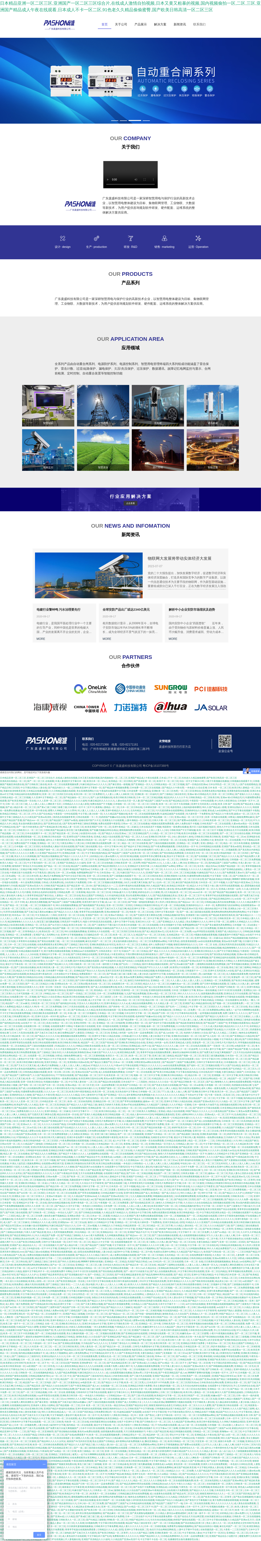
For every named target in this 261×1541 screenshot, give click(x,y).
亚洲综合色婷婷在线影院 (44, 892)
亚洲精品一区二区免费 (188, 843)
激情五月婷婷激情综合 (138, 980)
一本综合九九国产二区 (66, 1212)
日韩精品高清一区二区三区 (54, 1238)
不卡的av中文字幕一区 (196, 1095)
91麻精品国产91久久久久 (209, 872)
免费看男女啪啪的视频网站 (180, 1526)
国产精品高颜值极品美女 (165, 895)
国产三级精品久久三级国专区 (26, 1356)
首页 (105, 24)
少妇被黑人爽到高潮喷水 (231, 1265)
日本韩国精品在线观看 (210, 846)
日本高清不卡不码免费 (25, 1219)
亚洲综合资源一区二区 (235, 1382)
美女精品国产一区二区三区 (202, 1098)
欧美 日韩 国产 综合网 (228, 804)
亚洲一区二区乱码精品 (216, 1271)
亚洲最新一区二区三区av (175, 1353)
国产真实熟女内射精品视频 (223, 954)
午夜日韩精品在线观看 (124, 957)
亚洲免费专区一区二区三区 (93, 1363)
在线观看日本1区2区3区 (73, 1258)
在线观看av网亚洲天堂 (52, 1163)
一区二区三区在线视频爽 (72, 941)
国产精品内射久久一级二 (60, 787)
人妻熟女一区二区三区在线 (68, 895)
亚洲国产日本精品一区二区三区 (160, 1134)
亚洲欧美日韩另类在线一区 (239, 1170)
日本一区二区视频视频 (174, 1216)
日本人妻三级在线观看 (48, 1127)
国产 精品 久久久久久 (159, 951)
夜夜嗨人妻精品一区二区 (107, 807)
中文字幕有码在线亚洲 (185, 1013)
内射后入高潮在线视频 (80, 1327)
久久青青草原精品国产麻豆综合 (38, 895)
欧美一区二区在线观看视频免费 (63, 784)
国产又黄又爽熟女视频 (92, 1304)
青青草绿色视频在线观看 (232, 1131)
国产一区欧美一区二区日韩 (220, 1046)
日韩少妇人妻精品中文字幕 (112, 1176)
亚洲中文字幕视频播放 (71, 934)
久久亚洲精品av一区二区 (136, 1160)
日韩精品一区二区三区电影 (151, 1006)
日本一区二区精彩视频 (115, 1098)
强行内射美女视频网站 (189, 1088)
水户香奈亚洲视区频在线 (49, 1189)
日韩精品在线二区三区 (100, 1140)
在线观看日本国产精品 (114, 1173)
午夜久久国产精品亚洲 (90, 1170)
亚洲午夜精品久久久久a (115, 1003)
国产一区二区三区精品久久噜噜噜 (119, 840)
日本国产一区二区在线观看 (139, 1072)
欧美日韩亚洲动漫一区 (14, 1366)
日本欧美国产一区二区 (156, 1278)
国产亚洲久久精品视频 (91, 1114)
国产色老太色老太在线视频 (165, 1085)
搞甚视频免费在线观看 (212, 993)
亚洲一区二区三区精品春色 (110, 1180)
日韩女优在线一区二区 (140, 889)
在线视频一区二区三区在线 (114, 1385)
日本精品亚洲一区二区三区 (53, 1101)
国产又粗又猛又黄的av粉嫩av (38, 912)
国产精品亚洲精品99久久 (221, 899)
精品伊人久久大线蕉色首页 (23, 849)
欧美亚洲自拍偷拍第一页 (108, 1010)
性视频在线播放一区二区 (56, 1082)
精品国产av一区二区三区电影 (37, 1382)
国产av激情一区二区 (15, 1248)
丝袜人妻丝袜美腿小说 (29, 1412)
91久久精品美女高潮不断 (124, 1301)
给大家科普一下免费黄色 (198, 814)
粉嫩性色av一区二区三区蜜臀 (67, 889)
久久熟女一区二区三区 (223, 1255)
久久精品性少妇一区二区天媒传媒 (22, 899)
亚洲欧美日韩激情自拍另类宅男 (80, 1163)
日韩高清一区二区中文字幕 (192, 859)
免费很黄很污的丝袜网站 (227, 905)
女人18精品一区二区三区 (154, 1131)
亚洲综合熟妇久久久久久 (239, 807)
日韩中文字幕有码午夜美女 (210, 1062)
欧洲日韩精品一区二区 (11, 1382)
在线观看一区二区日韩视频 (41, 1055)
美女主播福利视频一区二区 (80, 1333)
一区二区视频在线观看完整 (107, 1333)
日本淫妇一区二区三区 (236, 1055)
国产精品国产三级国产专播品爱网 (64, 902)
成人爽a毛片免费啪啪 (49, 876)
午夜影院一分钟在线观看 (202, 800)
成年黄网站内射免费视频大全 (140, 1095)
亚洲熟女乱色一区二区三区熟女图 (71, 983)
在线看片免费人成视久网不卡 (118, 1366)
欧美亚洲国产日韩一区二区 (98, 827)
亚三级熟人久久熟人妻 (238, 983)
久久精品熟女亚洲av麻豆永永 (86, 1506)
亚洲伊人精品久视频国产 (230, 1399)
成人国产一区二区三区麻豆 (16, 1222)
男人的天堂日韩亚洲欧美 (66, 1330)
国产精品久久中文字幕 (50, 1059)
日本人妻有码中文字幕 (91, 1095)
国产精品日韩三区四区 (86, 977)
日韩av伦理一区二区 (10, 1144)
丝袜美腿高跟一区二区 (211, 1529)
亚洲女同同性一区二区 (84, 1023)
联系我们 (199, 24)
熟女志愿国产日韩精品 (92, 895)
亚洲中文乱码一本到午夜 (47, 1016)
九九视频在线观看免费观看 (146, 1366)
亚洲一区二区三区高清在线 (77, 1359)
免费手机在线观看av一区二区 (235, 1350)
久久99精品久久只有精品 (110, 1225)
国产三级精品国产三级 (75, 1310)
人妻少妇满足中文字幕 (159, 1036)
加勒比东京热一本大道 (190, 1336)
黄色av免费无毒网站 (185, 889)
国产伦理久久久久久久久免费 (19, 853)
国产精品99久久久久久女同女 (51, 1441)
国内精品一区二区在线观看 (80, 1425)
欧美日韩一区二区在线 (103, 1091)
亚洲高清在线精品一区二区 (13, 781)
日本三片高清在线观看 (73, 1006)
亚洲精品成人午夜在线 (205, 1435)
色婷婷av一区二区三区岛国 (204, 1399)
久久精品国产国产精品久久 (205, 1016)
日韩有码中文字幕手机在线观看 (91, 1392)
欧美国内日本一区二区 (50, 1536)
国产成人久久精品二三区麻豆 (223, 1033)
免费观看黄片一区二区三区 (92, 974)
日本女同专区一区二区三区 (157, 938)
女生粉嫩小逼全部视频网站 (35, 1225)
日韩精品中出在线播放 (97, 1258)
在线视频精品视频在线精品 (198, 1510)
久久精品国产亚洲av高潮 (238, 1088)
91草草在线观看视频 (229, 885)
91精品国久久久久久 (65, 1046)
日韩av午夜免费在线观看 (186, 948)
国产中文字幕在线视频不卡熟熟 (244, 810)
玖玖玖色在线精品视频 (210, 948)
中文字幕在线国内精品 (96, 853)
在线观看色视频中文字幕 (35, 1389)
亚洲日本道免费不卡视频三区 (81, 1137)
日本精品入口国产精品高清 (144, 1304)
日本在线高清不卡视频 (150, 827)
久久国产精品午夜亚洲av (238, 882)
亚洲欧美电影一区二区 (50, 1301)
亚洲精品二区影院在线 (60, 1454)
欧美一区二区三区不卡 (85, 859)
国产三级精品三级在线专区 (173, 794)
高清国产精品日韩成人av (139, 1261)
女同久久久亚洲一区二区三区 (39, 1206)
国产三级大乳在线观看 (140, 1376)
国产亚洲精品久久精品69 (242, 1036)
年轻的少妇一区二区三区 (192, 1163)
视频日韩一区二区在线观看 (64, 1418)
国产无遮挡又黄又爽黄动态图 (147, 915)
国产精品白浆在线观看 (109, 1082)
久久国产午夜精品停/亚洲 (65, 1173)
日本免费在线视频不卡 (77, 1124)
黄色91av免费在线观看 (88, 1431)
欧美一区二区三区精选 (75, 938)
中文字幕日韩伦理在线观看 (121, 1016)
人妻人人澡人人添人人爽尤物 (125, 1059)
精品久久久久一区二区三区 (156, 983)
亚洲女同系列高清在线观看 (232, 944)
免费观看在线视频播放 (156, 1320)
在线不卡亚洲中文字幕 (128, 1421)
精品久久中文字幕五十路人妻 (204, 885)
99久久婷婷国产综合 (95, 1307)
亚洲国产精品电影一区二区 (231, 866)
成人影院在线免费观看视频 (87, 1251)
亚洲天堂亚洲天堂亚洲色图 (118, 970)
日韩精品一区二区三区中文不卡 (95, 1480)
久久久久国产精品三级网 (219, 1157)
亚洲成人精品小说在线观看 (107, 836)
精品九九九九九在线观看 (81, 1039)
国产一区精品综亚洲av (197, 784)
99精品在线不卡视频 (205, 1412)
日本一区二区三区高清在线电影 (54, 1438)
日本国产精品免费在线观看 (210, 1180)
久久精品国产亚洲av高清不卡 (191, 961)
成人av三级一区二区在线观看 (192, 1425)
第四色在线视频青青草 (64, 817)
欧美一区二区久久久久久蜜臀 (197, 1405)
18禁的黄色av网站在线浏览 (147, 1062)
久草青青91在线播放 (26, 941)
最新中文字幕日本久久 (52, 1131)
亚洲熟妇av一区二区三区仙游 (72, 1222)
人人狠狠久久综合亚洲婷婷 (192, 1157)
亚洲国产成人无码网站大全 (200, 840)
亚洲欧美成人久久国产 (205, 987)
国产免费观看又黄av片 (233, 872)
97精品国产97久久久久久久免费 (153, 967)
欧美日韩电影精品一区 (188, 1212)
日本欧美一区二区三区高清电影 (237, 1121)
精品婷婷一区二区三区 (157, 1435)
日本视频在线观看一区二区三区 (86, 1317)
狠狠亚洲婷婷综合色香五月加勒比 (165, 1405)
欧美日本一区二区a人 (97, 781)
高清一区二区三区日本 (121, 849)
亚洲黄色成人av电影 (111, 1157)
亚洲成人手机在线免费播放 (159, 1238)
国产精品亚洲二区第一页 (191, 1147)
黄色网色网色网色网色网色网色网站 (228, 912)
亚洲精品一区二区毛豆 (241, 820)
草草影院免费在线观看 (237, 1356)
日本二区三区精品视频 (185, 872)
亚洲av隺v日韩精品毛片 (199, 794)
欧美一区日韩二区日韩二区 (61, 1072)
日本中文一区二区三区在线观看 (96, 957)
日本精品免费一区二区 (59, 1294)
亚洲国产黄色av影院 (231, 846)
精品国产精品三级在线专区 (139, 1523)
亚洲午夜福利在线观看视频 (132, 885)
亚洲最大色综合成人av (82, 1199)
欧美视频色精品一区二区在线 (214, 967)
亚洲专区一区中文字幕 (82, 1219)
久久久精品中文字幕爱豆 (203, 1186)
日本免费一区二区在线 (114, 1206)
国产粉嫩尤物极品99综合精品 (104, 830)
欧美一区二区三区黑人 (16, 908)
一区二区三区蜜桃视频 (93, 1055)
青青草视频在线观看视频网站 (220, 1304)
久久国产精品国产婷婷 (205, 1470)
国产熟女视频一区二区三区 (151, 1340)
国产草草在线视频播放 (131, 1101)
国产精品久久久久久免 (228, 856)
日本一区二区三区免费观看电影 (52, 1134)
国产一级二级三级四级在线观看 (195, 912)
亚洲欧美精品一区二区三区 (183, 1294)
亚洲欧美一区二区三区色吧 (165, 791)
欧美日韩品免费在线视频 (108, 1163)
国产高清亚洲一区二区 (145, 781)
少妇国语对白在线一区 (90, 833)
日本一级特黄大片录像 (107, 964)
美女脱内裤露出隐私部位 (30, 823)
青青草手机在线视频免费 (91, 912)
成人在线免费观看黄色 (96, 1006)
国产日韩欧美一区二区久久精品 (137, 1068)
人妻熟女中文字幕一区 (27, 1059)
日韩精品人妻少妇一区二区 (57, 1010)
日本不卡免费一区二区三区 (194, 1167)
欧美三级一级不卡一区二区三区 (18, 1323)
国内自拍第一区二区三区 (103, 1359)
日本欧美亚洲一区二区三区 (216, 820)
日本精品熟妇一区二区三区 (109, 1144)
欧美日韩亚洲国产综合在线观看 (221, 1209)
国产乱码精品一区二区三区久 (243, 1068)
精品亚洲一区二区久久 (207, 889)
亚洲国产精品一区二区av (234, 836)
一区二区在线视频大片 (48, 1245)
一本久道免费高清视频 (29, 882)
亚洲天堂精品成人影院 (180, 1042)
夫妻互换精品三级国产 (232, 1072)
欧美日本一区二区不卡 (211, 1176)
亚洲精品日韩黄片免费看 (60, 1150)
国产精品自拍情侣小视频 (206, 1526)
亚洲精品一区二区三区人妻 (16, 1170)
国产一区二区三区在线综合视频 (235, 833)
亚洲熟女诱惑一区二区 (137, 1023)
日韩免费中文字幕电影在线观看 (229, 997)
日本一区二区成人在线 (225, 1477)
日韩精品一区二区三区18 (97, 1033)
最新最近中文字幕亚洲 (73, 1487)
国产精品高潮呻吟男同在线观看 (231, 1186)
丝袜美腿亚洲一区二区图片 (220, 1484)
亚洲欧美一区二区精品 (235, 1467)
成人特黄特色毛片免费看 (228, 1353)
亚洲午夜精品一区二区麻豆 (125, 827)
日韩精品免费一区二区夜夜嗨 (71, 892)
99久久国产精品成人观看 (214, 807)
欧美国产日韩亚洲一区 (180, 1000)
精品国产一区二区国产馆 (240, 1078)
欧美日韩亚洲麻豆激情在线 (30, 1062)
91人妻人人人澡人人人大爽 (91, 810)
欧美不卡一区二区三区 (168, 781)
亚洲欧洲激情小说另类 (175, 876)
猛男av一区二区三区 (70, 1016)
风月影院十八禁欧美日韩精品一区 (104, 1068)
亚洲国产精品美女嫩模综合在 (49, 879)
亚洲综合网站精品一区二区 (13, 1055)
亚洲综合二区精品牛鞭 (21, 869)
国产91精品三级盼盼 (70, 1235)
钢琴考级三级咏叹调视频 (85, 823)
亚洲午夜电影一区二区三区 (84, 1202)
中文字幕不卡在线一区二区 (153, 1539)
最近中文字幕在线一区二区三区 (20, 964)
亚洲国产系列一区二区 (120, 899)
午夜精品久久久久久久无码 (128, 1327)
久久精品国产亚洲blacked (84, 1196)
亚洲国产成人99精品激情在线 (197, 1003)
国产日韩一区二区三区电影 (150, 1255)
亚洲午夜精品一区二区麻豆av (208, 938)
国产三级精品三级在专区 (76, 944)
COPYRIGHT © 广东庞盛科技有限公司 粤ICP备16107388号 (130, 765)
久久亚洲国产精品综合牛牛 (48, 853)
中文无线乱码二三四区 (46, 915)
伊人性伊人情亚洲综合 (225, 800)
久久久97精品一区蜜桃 (180, 1104)
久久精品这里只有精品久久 (115, 1212)
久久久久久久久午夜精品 (176, 869)
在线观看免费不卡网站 (61, 1026)
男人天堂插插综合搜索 (31, 980)
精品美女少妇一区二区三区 (165, 859)
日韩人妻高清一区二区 (91, 1346)
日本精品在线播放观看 (37, 791)
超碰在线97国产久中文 (90, 820)
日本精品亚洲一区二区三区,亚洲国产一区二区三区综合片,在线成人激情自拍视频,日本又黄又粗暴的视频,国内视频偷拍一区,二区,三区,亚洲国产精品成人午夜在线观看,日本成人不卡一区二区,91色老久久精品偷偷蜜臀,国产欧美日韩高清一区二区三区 (118, 778)
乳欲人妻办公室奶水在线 (241, 1173)
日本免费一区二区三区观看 (55, 1297)
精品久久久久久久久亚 (194, 1068)
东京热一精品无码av (207, 866)
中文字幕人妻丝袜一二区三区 (83, 1082)
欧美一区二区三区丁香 (140, 1055)
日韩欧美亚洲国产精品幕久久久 (52, 964)
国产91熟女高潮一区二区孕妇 (208, 1297)
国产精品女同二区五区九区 (29, 1317)
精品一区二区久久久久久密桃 (147, 1480)
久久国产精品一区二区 (15, 1229)
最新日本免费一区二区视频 (231, 1441)
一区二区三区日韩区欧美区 (150, 876)
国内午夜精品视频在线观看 (86, 961)
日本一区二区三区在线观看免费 (82, 1356)
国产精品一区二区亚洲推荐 (40, 1431)
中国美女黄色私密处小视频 (205, 1039)
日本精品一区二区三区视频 (110, 1013)
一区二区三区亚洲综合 (190, 791)
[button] (114, 120)
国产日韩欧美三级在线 (36, 784)
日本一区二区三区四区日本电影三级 (20, 1399)
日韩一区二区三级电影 (60, 1533)
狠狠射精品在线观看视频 (198, 849)
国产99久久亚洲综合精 (69, 1261)
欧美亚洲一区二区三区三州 (119, 1075)
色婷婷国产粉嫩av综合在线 (112, 817)
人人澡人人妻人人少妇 (157, 830)
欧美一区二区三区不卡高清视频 (174, 804)
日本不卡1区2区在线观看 (230, 990)
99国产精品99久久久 (151, 863)
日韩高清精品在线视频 (200, 1258)
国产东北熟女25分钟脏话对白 (163, 1209)
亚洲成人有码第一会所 (230, 889)
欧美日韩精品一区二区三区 (181, 1441)
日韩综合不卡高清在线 (108, 1320)
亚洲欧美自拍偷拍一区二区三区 (186, 1036)
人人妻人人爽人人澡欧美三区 (119, 794)
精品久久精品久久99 (26, 1006)
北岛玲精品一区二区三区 (142, 810)
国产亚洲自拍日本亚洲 (21, 1444)
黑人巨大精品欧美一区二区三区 (176, 892)
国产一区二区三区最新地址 (243, 1291)
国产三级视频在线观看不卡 (122, 876)
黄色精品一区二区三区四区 (107, 990)
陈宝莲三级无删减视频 (77, 830)
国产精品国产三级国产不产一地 (167, 1503)
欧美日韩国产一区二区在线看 (196, 1395)
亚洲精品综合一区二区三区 (113, 1232)
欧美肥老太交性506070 (14, 1363)
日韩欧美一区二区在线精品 (13, 1046)
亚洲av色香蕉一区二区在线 (119, 1428)
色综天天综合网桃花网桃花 (163, 1529)
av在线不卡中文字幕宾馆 (154, 1412)
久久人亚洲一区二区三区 (49, 800)
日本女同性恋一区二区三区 (222, 784)
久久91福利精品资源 (115, 895)
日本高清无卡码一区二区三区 (199, 853)
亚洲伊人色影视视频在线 (53, 1019)
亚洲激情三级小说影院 (197, 915)
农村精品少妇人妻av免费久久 (104, 856)
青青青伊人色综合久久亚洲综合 (179, 1350)
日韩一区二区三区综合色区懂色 (191, 1389)
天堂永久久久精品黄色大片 (90, 1003)
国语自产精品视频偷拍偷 (236, 938)
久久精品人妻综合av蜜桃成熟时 (171, 1513)
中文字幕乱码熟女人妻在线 (34, 787)
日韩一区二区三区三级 (16, 804)
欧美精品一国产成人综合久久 (165, 1193)
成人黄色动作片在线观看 (74, 1536)
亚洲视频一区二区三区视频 (132, 1026)
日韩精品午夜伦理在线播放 (44, 1170)
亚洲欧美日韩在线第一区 (53, 836)
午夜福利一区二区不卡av (45, 1343)
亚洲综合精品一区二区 (139, 1451)
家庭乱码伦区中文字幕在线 (245, 1428)
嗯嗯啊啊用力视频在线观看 (178, 1402)
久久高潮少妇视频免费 (180, 1039)
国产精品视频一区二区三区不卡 (90, 1075)
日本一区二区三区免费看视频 (232, 1189)
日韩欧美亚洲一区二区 (228, 918)
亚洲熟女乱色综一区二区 (38, 1157)
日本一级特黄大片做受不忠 (205, 1104)
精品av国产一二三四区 (96, 1248)
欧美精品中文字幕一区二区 (167, 1395)
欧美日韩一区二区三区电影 (145, 853)
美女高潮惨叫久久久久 (197, 921)
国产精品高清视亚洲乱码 (58, 1497)
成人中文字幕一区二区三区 (101, 1000)
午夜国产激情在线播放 (57, 1340)
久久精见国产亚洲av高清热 (38, 817)
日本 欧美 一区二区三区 (219, 787)
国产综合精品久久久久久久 (73, 1127)
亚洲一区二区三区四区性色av (184, 1382)
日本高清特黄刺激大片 (65, 908)
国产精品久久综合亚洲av (114, 833)
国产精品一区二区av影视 (191, 1085)
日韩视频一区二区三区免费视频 (245, 859)
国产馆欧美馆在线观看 (203, 1281)
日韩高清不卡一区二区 (182, 938)
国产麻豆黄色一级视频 (119, 784)
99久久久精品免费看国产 (133, 1088)
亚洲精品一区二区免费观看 (18, 934)
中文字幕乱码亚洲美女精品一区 (215, 1212)
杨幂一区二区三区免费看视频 (160, 1026)
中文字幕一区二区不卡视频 (229, 1098)
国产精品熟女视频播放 (48, 856)
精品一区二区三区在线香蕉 (135, 843)
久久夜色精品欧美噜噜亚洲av (76, 1052)
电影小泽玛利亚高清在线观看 (97, 921)
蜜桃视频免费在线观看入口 (132, 830)
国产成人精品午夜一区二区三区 (20, 807)
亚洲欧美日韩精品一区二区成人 (33, 1183)
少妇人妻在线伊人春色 (182, 836)
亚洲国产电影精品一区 (147, 1229)
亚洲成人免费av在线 (53, 1310)
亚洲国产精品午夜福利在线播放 (59, 1408)
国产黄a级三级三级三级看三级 (121, 974)
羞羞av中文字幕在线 (98, 899)
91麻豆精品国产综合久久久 (62, 1225)
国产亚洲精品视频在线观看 (229, 1415)
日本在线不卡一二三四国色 (50, 938)
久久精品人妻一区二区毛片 (26, 1457)
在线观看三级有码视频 (28, 1019)
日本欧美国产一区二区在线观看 (215, 823)
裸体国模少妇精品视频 (214, 1356)
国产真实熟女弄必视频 (105, 1219)
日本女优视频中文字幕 (170, 925)
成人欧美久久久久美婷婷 (136, 1284)
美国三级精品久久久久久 (62, 1467)
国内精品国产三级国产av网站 (222, 863)
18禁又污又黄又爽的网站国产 (154, 1059)
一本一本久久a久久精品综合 (143, 1268)
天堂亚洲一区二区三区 (93, 918)
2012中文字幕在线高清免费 (152, 1281)
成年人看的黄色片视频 (73, 1189)
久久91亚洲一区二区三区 (236, 1029)
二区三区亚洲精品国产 (138, 833)
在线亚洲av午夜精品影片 (153, 1490)
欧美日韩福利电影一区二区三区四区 (231, 853)
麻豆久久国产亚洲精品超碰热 (228, 869)
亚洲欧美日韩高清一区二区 (88, 840)
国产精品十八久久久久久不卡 (74, 856)
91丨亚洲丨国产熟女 (144, 1415)
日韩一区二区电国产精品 (209, 1294)
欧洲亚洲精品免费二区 (128, 1052)
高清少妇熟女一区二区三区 (59, 1023)
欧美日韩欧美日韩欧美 (124, 797)
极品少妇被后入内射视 (129, 869)
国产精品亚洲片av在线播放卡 (89, 1167)
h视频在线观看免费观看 (162, 823)
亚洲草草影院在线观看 (137, 817)
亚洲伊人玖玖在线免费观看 (94, 1016)
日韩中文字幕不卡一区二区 (178, 1108)
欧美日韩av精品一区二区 (80, 1238)
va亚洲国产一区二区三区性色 (40, 1366)
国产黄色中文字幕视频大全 (155, 1039)
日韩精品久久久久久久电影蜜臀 (108, 948)
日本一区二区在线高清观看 (126, 997)
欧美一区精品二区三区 (73, 1059)
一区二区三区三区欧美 (147, 804)
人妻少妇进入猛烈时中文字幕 (151, 974)
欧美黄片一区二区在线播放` (103, 1493)
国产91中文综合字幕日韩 (73, 876)
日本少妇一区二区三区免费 (91, 1503)
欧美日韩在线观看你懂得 (45, 1042)
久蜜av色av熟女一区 (241, 823)
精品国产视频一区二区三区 (65, 928)
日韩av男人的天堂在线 (196, 899)
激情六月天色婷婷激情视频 (171, 1153)
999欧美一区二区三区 (141, 1343)
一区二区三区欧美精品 (126, 1340)
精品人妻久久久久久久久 (222, 1219)
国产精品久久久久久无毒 (66, 912)
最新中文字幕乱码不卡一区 (36, 1271)
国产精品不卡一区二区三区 (163, 1359)
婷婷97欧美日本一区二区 (184, 1127)
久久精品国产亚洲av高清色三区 (113, 1196)
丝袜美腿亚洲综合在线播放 (103, 1421)
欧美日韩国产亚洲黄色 (75, 879)
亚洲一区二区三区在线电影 (100, 863)
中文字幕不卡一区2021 (214, 1533)
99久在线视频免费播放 (67, 905)
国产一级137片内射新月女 (136, 1271)
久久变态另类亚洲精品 (125, 967)
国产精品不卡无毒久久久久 (72, 1153)
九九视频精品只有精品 (64, 1336)
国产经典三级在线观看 (86, 846)
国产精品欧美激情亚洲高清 (222, 915)
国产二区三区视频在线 (69, 1098)
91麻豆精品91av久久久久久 (93, 784)
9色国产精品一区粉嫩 (142, 899)
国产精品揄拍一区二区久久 (76, 797)
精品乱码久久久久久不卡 (176, 797)
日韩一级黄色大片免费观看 (51, 1529)
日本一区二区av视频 (65, 872)
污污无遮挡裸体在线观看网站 (169, 810)
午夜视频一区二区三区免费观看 (113, 1202)
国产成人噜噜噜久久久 (217, 1082)
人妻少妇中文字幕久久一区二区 (123, 1470)
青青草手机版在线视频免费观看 (155, 1052)
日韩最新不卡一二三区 (196, 970)
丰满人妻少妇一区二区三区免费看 (171, 1098)
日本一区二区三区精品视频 (149, 797)
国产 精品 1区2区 (182, 1274)
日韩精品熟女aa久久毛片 (159, 1180)
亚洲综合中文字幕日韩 (140, 1212)
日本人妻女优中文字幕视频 (180, 1297)
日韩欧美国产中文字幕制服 (182, 830)
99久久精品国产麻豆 (156, 885)
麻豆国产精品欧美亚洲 (186, 882)
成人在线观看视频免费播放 (111, 1072)
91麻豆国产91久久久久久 (132, 872)
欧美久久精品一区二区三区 (13, 863)
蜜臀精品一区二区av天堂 (24, 1127)
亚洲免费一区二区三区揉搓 (137, 1467)
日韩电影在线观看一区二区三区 (163, 1333)
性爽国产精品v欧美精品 (119, 1474)
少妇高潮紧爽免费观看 (185, 1196)
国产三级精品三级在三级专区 (42, 1261)
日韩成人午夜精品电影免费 (168, 879)
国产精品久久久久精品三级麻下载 (151, 1049)
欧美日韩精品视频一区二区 (116, 1114)
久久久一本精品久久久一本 (209, 1117)
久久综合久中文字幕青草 (91, 1183)
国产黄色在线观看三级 (62, 859)
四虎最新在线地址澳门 (242, 1085)
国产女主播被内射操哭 (72, 1510)
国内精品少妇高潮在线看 (12, 925)
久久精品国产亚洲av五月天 (241, 1519)
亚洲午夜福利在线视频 (189, 1160)
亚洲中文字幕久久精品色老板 (106, 1036)
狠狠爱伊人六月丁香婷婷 (217, 1408)
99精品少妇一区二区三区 (56, 993)
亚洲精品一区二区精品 (115, 1261)
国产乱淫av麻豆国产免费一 (183, 964)
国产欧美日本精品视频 (242, 980)
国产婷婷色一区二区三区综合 (123, 1006)
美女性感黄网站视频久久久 (139, 895)
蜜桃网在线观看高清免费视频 (211, 964)
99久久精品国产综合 (147, 840)
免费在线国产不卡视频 (101, 804)
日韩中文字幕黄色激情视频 (231, 1216)
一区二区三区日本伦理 (27, 876)
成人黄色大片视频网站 (212, 1160)
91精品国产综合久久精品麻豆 (109, 1438)
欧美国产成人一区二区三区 (130, 938)
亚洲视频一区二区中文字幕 (225, 1075)
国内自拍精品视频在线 (59, 1202)
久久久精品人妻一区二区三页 (167, 1003)
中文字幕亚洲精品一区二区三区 (81, 1019)
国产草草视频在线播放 (238, 964)
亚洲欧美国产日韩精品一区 (164, 1369)
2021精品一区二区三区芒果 (159, 1225)
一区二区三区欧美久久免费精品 (141, 1111)
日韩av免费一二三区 (56, 1176)
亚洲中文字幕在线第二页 (136, 1529)
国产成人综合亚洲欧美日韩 (157, 987)
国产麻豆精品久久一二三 (106, 885)
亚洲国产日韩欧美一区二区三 (232, 987)
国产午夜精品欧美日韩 (51, 827)
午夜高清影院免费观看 (82, 1461)
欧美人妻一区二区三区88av (115, 1046)
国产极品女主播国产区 (101, 1062)
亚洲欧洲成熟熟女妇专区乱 (103, 944)
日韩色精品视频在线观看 (35, 1072)
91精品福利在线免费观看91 (27, 794)
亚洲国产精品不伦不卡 (138, 1232)
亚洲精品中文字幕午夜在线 (177, 1186)
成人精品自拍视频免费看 (140, 1003)
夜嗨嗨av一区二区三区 (231, 1431)
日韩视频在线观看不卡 (241, 781)
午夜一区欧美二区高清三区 (221, 1095)
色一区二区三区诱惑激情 (231, 1124)
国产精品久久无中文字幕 (67, 1206)
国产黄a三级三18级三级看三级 (52, 807)
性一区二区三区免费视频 (196, 957)
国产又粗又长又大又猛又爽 (113, 908)
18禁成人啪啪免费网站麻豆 (241, 817)
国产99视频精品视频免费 (97, 1059)
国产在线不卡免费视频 (217, 1461)
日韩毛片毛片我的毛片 (75, 967)
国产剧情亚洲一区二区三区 (23, 938)
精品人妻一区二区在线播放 (16, 1153)
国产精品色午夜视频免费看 (116, 787)
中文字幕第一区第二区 (221, 876)
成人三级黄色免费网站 (162, 1467)
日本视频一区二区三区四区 (27, 846)
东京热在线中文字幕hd (126, 1091)
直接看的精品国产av (50, 899)
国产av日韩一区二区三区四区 (19, 879)
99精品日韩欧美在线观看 (88, 1046)
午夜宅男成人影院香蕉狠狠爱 (182, 941)
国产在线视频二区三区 (205, 856)
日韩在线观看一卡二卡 (87, 817)
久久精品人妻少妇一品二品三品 (94, 1049)
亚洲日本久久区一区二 (146, 921)
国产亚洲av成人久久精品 (116, 889)
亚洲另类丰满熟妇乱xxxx (12, 1251)
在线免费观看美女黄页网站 (50, 944)
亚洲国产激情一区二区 (48, 849)
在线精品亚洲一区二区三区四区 (182, 974)
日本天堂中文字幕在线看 (98, 1281)
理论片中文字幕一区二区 (181, 1435)
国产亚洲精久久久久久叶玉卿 (149, 1245)
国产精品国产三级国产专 (215, 1023)
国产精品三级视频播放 (227, 1379)
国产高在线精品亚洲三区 (142, 1202)
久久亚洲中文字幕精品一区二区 (47, 797)
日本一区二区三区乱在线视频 (22, 944)
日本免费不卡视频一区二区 (59, 970)
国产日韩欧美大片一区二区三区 (155, 1421)
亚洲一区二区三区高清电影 (52, 1104)
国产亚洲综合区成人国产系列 (58, 823)
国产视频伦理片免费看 (153, 1124)
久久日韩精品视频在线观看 (62, 791)
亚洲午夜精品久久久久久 (117, 810)
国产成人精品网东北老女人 (164, 1157)
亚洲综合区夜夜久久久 (27, 987)
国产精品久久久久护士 (233, 1193)
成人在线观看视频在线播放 (192, 1235)
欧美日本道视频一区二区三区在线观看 (199, 833)
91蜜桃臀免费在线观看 (198, 876)
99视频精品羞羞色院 (164, 1114)
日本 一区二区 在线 (208, 944)
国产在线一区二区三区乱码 (39, 1049)
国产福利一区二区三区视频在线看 (203, 1065)
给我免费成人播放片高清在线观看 (58, 846)
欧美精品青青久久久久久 (47, 1278)
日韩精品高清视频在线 (230, 1245)
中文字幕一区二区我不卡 (213, 1206)
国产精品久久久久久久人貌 (165, 1046)
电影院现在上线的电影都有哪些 (186, 807)
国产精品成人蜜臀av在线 (28, 1131)
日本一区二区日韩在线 (131, 807)
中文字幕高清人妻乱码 (44, 872)
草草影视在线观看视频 (61, 1251)
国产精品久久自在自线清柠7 (162, 1284)
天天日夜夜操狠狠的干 (27, 1301)
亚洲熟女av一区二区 (197, 863)
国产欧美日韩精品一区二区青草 (240, 1180)
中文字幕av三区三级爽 (167, 1428)
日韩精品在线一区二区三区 (57, 1144)
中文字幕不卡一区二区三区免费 (193, 1232)
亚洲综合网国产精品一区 (153, 1399)
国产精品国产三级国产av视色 (63, 820)
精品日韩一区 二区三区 (156, 1000)
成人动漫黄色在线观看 (160, 1493)
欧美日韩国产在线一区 (117, 1454)
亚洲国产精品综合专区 (137, 1405)
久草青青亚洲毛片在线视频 (141, 1183)
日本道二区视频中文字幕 (184, 990)
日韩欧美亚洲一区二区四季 (127, 863)
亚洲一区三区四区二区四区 (119, 905)
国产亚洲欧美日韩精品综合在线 (27, 977)
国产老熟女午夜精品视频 (82, 1121)
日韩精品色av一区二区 (119, 1395)
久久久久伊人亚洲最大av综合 (222, 1150)
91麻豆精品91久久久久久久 (101, 800)
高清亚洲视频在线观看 (234, 1117)
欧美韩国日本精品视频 (62, 1157)
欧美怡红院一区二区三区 (51, 931)
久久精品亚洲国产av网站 (163, 866)
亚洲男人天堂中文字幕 (115, 1369)
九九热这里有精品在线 (147, 957)
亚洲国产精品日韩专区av (224, 1376)
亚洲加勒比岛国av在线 (78, 1062)
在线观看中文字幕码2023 (117, 1167)
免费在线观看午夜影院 (109, 823)
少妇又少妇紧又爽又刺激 (135, 882)
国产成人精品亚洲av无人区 (155, 931)
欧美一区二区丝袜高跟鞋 (80, 1101)
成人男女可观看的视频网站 (91, 1418)
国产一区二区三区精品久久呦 (39, 983)
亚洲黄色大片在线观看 (113, 820)
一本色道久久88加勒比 (91, 1206)
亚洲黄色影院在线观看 (238, 791)
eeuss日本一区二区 (201, 892)
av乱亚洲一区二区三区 (80, 1340)
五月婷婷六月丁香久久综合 (237, 1137)
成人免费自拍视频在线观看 (36, 1255)
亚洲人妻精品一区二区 (211, 843)
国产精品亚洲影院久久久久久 (112, 866)
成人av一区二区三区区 (116, 902)
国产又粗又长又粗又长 (46, 1033)
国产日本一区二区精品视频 (139, 1173)
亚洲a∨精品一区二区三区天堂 (189, 817)
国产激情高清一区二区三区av (163, 1160)
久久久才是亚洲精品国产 (66, 1049)
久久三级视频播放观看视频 (245, 1248)
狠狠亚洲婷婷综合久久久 (185, 944)
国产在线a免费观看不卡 (76, 1435)
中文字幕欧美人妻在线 (163, 889)
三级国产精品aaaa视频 (105, 1278)
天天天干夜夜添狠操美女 (231, 1238)
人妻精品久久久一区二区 (157, 1294)
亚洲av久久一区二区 (30, 1124)
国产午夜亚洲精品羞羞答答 (128, 1274)
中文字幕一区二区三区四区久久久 (205, 1006)
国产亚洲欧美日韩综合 (54, 990)
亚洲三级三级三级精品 (163, 1055)
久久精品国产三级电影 (157, 1104)
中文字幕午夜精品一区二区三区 (218, 1144)
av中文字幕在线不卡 (41, 1268)
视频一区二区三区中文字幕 (147, 1075)
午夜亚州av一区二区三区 (204, 918)
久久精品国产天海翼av (233, 1127)
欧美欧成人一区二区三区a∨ (52, 1399)
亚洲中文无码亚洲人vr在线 (204, 804)
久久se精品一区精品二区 (169, 1474)
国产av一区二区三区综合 (184, 1180)
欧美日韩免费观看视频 (25, 1052)
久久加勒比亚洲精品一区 (81, 1134)
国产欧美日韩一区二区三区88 (98, 1510)
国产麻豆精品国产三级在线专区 (88, 1376)
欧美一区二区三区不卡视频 (210, 830)
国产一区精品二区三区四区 (83, 993)
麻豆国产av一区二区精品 (119, 879)
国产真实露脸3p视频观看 (142, 1513)
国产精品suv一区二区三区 (35, 820)
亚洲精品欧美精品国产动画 (171, 1268)
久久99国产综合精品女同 (154, 1297)
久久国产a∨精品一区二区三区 (224, 1232)
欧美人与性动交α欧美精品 (130, 987)
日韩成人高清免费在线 (52, 882)
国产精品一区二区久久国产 (137, 948)
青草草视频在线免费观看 (240, 1271)
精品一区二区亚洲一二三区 (201, 1140)
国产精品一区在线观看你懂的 (73, 1108)
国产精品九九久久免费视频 (44, 1153)
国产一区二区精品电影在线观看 (202, 1216)
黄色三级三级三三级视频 (237, 1336)
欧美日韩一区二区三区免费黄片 (89, 794)
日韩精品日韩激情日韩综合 (146, 905)
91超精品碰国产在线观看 (172, 814)
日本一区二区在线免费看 (209, 1127)
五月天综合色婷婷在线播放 (247, 1052)
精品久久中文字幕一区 (102, 1242)
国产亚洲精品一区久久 (142, 784)
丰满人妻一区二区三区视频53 (82, 1013)
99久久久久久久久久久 (189, 993)
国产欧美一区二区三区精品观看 (82, 1176)
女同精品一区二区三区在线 (119, 1150)
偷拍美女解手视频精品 (55, 1216)
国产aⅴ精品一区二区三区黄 (189, 1356)
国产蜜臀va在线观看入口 (189, 820)
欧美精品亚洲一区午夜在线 (34, 810)
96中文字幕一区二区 (219, 921)
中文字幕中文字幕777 (155, 1121)
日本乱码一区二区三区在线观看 (61, 1193)
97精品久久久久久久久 (102, 1065)
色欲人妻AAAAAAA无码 (196, 954)
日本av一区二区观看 (123, 1062)
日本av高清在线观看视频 (46, 918)
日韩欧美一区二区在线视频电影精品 (35, 1372)
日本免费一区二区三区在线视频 (145, 787)
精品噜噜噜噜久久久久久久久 (22, 921)
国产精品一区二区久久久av (134, 836)
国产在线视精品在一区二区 (242, 1317)
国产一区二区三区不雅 (245, 1333)
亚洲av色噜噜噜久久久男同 (134, 1010)
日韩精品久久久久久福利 (75, 800)
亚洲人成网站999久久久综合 (189, 1114)
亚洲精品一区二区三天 (48, 843)
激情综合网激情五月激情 (120, 1248)
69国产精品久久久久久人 (198, 1111)
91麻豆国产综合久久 (68, 1170)
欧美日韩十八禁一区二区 (177, 1340)
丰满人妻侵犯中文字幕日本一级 (70, 781)
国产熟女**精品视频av (137, 1209)
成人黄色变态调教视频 (36, 902)
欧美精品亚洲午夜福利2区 (40, 974)
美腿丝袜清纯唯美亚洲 (14, 791)
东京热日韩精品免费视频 (179, 1131)
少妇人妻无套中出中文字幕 (101, 1310)
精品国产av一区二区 (233, 1294)
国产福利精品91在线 (66, 1003)
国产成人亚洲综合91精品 (247, 970)
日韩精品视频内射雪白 (174, 915)
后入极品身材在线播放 (226, 1402)
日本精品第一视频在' (41, 1539)
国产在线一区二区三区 (151, 869)
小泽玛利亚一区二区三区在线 (172, 840)
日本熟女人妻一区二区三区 (103, 869)
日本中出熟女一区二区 (88, 908)
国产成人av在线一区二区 (171, 1033)
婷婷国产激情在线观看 (170, 1229)
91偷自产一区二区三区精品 (135, 951)
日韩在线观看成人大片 (226, 1140)
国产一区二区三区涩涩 (179, 1320)
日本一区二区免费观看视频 (110, 993)
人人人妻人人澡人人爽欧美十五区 (45, 804)
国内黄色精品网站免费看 (248, 957)
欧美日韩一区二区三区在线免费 (160, 961)
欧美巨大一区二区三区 (117, 1055)
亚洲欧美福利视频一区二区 (213, 1134)
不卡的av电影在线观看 (166, 1425)
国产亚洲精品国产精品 (71, 849)
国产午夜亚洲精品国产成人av (172, 1372)
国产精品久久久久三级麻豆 (119, 1307)
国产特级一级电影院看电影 (141, 902)
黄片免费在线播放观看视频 (57, 951)
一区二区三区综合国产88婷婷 (64, 1363)
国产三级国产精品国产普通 (235, 1049)
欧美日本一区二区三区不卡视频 (40, 1160)
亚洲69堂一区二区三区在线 (134, 990)
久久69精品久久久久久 (35, 1369)
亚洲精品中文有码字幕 (139, 866)
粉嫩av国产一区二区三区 (223, 1395)
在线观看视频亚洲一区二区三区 (130, 1242)
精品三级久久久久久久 (173, 1510)
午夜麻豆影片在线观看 (21, 872)
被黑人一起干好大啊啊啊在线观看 (242, 1010)
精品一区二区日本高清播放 (236, 843)
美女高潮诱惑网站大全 (87, 791)
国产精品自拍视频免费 (96, 1470)
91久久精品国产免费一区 (47, 1235)
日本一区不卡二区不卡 (237, 1418)
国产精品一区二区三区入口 (23, 1189)
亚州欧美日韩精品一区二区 (48, 1487)
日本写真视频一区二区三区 (29, 993)
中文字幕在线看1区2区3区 (222, 1474)
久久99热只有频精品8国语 (232, 1421)
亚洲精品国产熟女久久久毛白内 (113, 859)
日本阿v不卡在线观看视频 (177, 1379)
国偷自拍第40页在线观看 (62, 1255)
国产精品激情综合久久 (65, 1503)
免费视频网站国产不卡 (87, 872)
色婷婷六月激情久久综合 (196, 1033)
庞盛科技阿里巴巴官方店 (175, 746)
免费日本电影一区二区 (162, 1199)
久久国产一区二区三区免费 (59, 961)
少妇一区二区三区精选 (176, 1245)
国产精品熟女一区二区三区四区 (110, 1461)
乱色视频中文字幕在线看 (74, 1301)
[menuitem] (104, 24)
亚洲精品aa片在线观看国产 (84, 951)
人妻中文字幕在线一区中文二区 (170, 1415)
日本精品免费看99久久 (172, 1536)
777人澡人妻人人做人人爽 (190, 1019)
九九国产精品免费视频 (135, 993)
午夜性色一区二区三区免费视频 (194, 1487)
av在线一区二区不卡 (244, 899)
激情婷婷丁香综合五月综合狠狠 (27, 866)
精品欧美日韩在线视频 (73, 997)
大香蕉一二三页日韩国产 (148, 1477)
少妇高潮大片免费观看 (75, 882)
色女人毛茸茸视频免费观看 (60, 1232)
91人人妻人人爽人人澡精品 (13, 1114)
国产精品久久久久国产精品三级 (82, 1104)
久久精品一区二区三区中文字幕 (165, 833)
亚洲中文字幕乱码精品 (203, 1000)
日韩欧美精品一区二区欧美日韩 (204, 797)
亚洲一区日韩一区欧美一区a (53, 987)
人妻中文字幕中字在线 (123, 921)
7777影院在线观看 (96, 879)
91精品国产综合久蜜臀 (27, 1327)
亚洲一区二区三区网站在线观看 (229, 1323)
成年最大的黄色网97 (143, 849)
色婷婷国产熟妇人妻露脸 (229, 1310)
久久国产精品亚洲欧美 (182, 987)
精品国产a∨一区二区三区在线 (150, 934)
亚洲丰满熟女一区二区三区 (99, 1229)
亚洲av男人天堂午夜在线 (145, 1372)
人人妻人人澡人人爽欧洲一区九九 (201, 1265)
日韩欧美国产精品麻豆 (54, 830)
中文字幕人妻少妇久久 (172, 1366)
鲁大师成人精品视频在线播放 (174, 1258)
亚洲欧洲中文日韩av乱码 (191, 1428)
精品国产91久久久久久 (227, 1412)
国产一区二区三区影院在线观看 (89, 1150)
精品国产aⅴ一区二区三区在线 (72, 1147)
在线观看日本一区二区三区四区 (126, 983)
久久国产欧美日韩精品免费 (27, 1242)
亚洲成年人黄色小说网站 (43, 1405)
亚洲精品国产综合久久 (70, 918)
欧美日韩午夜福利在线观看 (124, 1281)
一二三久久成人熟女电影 (211, 1026)
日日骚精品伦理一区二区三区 (98, 934)
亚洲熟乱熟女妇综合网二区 (26, 1238)
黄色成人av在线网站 (217, 810)
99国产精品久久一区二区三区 (47, 869)
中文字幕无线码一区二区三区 (41, 863)
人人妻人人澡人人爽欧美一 (158, 1117)
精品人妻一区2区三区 (73, 827)
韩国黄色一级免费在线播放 (175, 827)
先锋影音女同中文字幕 (162, 1137)
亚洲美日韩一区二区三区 (86, 1117)
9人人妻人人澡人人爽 (98, 1147)
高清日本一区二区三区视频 (159, 1287)
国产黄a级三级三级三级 (87, 1516)
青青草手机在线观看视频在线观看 (222, 895)
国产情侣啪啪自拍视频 (213, 1336)
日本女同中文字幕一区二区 (138, 1013)
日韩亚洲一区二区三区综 (43, 1003)
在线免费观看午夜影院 (107, 1137)
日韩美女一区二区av (103, 1490)
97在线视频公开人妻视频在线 (66, 1539)
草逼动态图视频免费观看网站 (55, 1457)
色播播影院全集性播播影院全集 (183, 1539)
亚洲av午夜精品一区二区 (120, 915)
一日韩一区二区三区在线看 (74, 1000)
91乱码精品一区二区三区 (87, 1232)
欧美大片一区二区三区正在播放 (132, 944)
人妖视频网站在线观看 (97, 1153)
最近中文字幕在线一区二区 (107, 1425)
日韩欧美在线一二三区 (241, 1196)
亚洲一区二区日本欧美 (97, 876)
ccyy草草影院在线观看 (203, 931)
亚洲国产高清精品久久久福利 (71, 863)
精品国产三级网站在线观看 (84, 866)
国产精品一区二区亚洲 (206, 1189)
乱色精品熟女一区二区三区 (180, 934)
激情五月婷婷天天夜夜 (109, 1104)
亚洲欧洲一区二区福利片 (147, 794)
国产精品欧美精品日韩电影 (218, 879)
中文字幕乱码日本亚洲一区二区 (229, 1274)
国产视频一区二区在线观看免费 (227, 1003)
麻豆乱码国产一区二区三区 (98, 941)
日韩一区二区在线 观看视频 (61, 1392)
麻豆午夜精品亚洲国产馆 (41, 1330)
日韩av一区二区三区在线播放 (135, 823)
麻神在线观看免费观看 (240, 1082)
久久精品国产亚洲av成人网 (146, 1150)
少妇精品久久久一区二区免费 (136, 1199)
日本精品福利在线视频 (140, 1503)
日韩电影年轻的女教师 (216, 1068)
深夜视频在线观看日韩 (162, 948)
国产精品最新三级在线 (25, 1108)
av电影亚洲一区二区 (244, 1046)
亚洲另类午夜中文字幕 (93, 902)
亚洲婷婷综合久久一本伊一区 (200, 905)
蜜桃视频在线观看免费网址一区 (75, 1036)
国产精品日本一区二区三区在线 (27, 990)
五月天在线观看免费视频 (90, 1173)
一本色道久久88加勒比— (133, 1163)
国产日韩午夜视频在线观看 (88, 980)
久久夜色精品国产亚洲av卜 (224, 1111)
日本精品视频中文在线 (112, 1193)
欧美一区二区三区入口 (248, 892)
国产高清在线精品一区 (92, 1098)
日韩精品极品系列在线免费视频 (219, 902)
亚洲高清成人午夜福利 (38, 1451)
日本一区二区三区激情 (193, 1183)
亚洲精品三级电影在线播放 (246, 1019)
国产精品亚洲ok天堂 (187, 908)
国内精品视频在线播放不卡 (237, 1297)
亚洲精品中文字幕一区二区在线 (54, 954)
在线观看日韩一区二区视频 (23, 997)
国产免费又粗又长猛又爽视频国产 (216, 1052)
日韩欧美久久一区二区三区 (29, 830)
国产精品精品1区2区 (178, 800)
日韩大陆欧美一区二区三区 (82, 964)
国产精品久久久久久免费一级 (101, 938)
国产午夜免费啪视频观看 (163, 846)
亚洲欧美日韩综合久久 (205, 951)
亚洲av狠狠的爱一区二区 (116, 912)
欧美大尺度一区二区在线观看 (165, 928)
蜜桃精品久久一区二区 (109, 1019)
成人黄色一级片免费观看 (17, 1304)
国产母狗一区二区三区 (30, 1085)
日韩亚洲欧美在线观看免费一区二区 (103, 843)
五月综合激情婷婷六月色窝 (16, 1147)
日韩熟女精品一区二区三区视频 (169, 784)
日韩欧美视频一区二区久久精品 (159, 1219)
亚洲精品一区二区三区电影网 (110, 1023)
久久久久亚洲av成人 (145, 1291)
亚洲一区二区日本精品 (86, 1467)
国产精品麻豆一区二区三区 (141, 1336)
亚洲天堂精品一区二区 (55, 1062)
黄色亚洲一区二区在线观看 (228, 840)
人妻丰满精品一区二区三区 (138, 820)
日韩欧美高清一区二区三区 (234, 1059)
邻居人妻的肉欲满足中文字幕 (212, 908)
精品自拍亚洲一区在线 (68, 1114)
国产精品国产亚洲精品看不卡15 (53, 1121)
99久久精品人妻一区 (119, 1147)
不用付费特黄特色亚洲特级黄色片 (142, 954)
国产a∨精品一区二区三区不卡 (172, 1363)
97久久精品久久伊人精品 (40, 908)
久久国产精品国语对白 (44, 1075)
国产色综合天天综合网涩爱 (118, 918)
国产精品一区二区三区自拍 (57, 866)
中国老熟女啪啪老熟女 (160, 1029)
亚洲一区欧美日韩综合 (31, 1082)
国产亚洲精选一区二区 (246, 1153)
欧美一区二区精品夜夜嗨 (38, 1078)
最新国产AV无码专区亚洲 (79, 1441)
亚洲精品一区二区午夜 (125, 1222)
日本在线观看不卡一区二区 (38, 833)
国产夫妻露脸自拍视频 (235, 1160)
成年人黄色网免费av (78, 1353)
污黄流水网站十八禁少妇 (72, 843)
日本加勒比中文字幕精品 (66, 974)
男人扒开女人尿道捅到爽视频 (56, 1484)
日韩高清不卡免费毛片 (71, 921)
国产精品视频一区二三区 (161, 817)
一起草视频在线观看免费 (210, 1013)
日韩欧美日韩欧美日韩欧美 (207, 836)
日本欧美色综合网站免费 (200, 1330)
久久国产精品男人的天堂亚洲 (205, 1340)
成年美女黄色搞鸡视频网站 (23, 1068)
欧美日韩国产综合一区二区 (164, 1317)
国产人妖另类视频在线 (101, 797)
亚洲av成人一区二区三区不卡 (219, 1114)
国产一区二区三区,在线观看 (40, 781)
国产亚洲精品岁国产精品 (115, 1336)
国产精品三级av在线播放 (37, 1251)
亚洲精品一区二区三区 (135, 1180)
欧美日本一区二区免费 (180, 931)
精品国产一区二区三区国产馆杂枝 (97, 1042)
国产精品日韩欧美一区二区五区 (189, 1082)
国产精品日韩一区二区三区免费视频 (198, 928)
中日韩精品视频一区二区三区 (103, 1287)
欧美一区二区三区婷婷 (246, 1510)
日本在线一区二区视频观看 (224, 849)
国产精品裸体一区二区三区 (134, 1019)
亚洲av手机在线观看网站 (133, 1104)
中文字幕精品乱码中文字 (102, 1353)
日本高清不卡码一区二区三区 (216, 977)
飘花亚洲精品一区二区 (156, 1441)
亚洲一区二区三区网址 (223, 794)
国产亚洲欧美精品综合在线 (233, 1340)
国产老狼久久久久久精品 (247, 794)
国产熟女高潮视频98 (243, 1497)
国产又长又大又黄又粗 (25, 1065)
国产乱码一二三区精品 (130, 964)
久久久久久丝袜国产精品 (54, 1124)
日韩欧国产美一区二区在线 (213, 1287)
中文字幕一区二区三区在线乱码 (203, 1245)
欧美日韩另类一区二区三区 (167, 1343)
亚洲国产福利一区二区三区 (159, 872)
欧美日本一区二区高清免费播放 (134, 1137)
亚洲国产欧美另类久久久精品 (108, 1238)
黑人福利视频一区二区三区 (212, 974)
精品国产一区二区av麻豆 (17, 1003)
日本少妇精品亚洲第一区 (184, 1029)
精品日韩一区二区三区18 (98, 892)
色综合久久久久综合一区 (161, 1082)
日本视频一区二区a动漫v (245, 925)
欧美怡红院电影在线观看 (150, 1301)
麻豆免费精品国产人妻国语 (71, 1033)
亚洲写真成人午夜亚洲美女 (111, 954)
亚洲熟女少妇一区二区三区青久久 (28, 1196)
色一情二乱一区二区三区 (62, 1513)
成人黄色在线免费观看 (23, 1278)
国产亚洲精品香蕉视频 (117, 1268)
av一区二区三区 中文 (61, 1376)
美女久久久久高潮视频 (25, 856)
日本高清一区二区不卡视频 (212, 882)
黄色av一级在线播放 (206, 990)
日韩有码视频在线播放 (90, 928)
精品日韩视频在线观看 (90, 1330)
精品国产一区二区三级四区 (98, 997)
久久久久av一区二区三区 (56, 1091)
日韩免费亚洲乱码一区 (23, 1016)
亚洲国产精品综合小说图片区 (223, 1536)
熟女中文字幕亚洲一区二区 (180, 856)
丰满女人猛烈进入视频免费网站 (25, 1163)
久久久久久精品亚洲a (153, 1402)
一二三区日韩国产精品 (246, 1251)
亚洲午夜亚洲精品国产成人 (137, 1193)
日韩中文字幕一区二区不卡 (95, 1186)
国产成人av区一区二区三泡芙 (231, 1435)
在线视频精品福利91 (20, 1405)
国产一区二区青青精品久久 (25, 931)
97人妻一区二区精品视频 (173, 905)
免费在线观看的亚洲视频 (164, 1212)
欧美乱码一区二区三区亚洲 (214, 1317)
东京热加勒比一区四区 (140, 859)
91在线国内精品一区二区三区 (177, 1310)
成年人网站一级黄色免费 (213, 1088)
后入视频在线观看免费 (237, 974)
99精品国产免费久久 (154, 977)
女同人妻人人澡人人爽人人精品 (169, 849)
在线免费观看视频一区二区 (27, 836)
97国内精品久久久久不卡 (28, 1137)
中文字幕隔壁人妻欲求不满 (63, 1415)
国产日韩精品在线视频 (89, 1212)
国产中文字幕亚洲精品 (228, 951)
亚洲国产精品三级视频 (74, 1314)
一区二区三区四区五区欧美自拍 (126, 931)
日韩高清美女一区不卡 (187, 846)
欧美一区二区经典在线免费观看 (48, 1444)
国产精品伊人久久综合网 (114, 1170)
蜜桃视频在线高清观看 (88, 1029)
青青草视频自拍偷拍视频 (34, 1117)
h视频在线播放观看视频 (205, 934)
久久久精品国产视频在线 (115, 814)
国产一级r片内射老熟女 (27, 827)
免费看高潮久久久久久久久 (30, 1111)
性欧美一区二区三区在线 (141, 912)
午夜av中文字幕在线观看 (79, 948)
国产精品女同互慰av (11, 1225)
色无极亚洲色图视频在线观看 (218, 1019)
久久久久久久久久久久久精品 (170, 1095)
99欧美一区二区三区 (41, 859)
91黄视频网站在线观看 (116, 1448)
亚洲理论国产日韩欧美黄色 (80, 836)
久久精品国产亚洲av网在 (184, 1421)
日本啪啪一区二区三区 (124, 804)
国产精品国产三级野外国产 (25, 948)
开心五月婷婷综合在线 (224, 1330)
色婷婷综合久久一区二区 (192, 1448)
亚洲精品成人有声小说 (143, 879)
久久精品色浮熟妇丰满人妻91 (30, 1199)
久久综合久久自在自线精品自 (197, 1202)
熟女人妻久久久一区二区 (115, 980)
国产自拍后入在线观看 (133, 961)
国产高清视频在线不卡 (75, 1274)
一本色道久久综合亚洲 (196, 787)
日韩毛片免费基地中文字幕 (108, 1121)
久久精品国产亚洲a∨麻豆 (24, 1000)
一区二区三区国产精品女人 (130, 1219)
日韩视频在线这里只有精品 (168, 1408)
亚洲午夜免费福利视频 (218, 1291)
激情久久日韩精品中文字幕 (221, 1153)
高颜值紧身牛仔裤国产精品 (231, 934)
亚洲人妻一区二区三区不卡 (191, 895)
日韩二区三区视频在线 (34, 1180)
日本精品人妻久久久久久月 (16, 889)
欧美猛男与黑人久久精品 (26, 1104)
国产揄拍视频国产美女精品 (92, 905)
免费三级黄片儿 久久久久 (235, 1013)
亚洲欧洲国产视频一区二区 (166, 1170)
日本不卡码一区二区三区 (78, 1242)
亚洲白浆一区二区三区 (21, 1343)
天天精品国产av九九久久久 (94, 1343)
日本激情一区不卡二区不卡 (81, 807)
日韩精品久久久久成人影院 (76, 804)
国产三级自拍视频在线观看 (162, 843)
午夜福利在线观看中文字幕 (112, 791)
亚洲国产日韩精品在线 (183, 1438)
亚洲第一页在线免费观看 (152, 1140)
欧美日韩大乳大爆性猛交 (201, 997)
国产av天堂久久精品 (58, 925)
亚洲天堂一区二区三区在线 (71, 915)
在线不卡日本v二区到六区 (247, 1444)
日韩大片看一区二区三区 (164, 820)
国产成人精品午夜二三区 (72, 1245)
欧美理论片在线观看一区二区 (184, 967)
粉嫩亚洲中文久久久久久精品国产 (159, 1327)
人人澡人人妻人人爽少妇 (175, 863)
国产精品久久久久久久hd (47, 1036)
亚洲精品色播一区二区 (73, 853)
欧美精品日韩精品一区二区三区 (15, 814)
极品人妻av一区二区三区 (58, 1199)
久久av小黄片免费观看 (92, 1235)
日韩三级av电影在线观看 (203, 1307)
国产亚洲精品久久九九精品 (171, 921)
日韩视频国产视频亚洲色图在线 (61, 1464)
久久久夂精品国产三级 (29, 1039)
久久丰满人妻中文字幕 (210, 1049)
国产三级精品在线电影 (12, 1232)
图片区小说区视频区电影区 (203, 827)
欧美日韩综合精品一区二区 (112, 1111)
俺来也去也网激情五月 (139, 1497)
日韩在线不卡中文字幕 (124, 1229)
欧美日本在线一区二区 (80, 925)
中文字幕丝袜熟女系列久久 (16, 957)
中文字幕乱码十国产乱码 (99, 1536)
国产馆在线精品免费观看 (171, 853)
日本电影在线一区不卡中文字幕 (41, 1248)
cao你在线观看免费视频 (208, 941)
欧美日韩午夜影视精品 (41, 889)
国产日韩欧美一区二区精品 (96, 849)
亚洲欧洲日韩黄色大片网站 (219, 961)
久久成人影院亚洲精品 (67, 1366)
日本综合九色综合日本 (114, 1265)
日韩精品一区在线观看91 (227, 1000)
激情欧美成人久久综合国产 (175, 1314)
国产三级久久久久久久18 (172, 954)
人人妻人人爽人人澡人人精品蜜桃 (163, 1163)
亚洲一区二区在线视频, (116, 1451)
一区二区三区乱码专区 (216, 1163)
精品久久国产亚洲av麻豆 (193, 1461)
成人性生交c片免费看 (10, 1117)
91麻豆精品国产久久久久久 (185, 1451)
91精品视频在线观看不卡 (30, 951)
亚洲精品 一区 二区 (160, 980)
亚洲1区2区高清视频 (168, 1147)
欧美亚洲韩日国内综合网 (91, 1078)
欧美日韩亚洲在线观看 (137, 1461)
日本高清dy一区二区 (109, 872)
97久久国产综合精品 (42, 814)
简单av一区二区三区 (165, 1356)
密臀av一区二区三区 (186, 866)
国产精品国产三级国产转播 (98, 1245)
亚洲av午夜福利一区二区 (171, 957)
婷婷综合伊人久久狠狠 (149, 892)
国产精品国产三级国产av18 (154, 800)
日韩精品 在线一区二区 (47, 1323)
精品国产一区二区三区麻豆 (180, 1121)
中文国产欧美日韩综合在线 (163, 1232)
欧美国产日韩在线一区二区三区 (219, 1251)
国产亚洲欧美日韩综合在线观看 (41, 1098)
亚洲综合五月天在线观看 (236, 830)
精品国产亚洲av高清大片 (30, 885)
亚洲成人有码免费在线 (217, 859)
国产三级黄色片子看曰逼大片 (106, 925)
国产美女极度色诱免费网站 (218, 925)
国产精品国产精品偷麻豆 (225, 892)
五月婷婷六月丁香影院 (52, 1359)
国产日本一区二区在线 (53, 1085)
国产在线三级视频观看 (67, 1160)
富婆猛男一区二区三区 (242, 977)
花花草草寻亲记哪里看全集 (153, 856)
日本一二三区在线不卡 (136, 1516)
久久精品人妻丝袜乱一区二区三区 (190, 1225)
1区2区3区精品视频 (129, 856)
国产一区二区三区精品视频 (230, 1301)
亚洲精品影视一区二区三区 (101, 1108)
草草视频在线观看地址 (239, 1023)
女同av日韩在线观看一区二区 (143, 1454)
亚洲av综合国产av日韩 (86, 1072)
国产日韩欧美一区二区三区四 (45, 1379)
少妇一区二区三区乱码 (214, 1170)
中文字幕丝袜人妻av (249, 1412)
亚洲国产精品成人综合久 (168, 1291)
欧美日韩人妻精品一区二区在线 (42, 1229)
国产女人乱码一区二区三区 (161, 882)
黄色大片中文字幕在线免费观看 (232, 827)
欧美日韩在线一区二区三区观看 (100, 1189)
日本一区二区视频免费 (25, 1425)
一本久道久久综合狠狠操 (15, 1281)
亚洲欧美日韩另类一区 (159, 836)
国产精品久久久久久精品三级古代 (92, 1255)
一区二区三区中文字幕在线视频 (29, 840)
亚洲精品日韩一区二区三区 (106, 1101)
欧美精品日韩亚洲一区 (178, 885)
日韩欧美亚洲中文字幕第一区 (87, 787)
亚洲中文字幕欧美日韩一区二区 (169, 899)
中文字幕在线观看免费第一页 (175, 1307)
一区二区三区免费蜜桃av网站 (152, 941)
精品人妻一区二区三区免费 (29, 1216)
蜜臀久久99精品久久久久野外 (62, 810)
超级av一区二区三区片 (245, 814)
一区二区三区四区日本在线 (186, 1287)
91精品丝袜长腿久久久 (182, 951)
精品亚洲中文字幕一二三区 (140, 908)
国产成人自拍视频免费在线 (104, 987)
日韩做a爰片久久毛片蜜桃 (18, 892)
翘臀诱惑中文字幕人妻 (177, 997)
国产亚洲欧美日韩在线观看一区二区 (229, 1405)
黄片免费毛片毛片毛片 (134, 1238)
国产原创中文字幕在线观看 (162, 1023)
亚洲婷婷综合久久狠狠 (196, 810)
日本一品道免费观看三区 (145, 1033)
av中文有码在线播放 (195, 1304)
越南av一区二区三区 (153, 1101)
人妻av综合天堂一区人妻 (128, 800)
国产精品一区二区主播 (16, 905)
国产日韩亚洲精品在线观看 (84, 954)
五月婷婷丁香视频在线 (139, 928)
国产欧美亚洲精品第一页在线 (22, 800)
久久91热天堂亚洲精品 (187, 1026)
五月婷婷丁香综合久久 (119, 1343)
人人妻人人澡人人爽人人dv (101, 1127)
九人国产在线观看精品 (247, 784)
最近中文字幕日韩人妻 (185, 1137)
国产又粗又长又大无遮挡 (84, 1533)
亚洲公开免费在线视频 (103, 1340)
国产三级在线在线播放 (25, 967)
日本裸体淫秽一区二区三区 (156, 807)
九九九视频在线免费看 (141, 1196)
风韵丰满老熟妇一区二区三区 (225, 1346)
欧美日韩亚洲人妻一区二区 (50, 967)
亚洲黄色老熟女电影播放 (214, 791)
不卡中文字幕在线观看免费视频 (15, 1013)
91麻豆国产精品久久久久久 (186, 1078)
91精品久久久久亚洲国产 (123, 1216)
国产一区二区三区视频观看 (130, 1134)
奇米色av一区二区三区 (23, 915)
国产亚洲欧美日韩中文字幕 (201, 1091)
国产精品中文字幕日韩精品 (137, 846)
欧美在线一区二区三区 (99, 983)
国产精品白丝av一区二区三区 (170, 1248)
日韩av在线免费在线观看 (113, 1029)
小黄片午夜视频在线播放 (217, 781)
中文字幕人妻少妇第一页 (90, 814)
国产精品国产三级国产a (119, 853)
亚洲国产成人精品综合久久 (228, 931)
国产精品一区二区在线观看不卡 (175, 918)
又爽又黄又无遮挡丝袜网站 (60, 1117)
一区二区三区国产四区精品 (80, 1412)
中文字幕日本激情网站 (78, 1291)
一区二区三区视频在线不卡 (41, 905)
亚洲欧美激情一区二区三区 (168, 1533)
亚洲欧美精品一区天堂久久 (162, 1144)
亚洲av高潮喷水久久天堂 (224, 1258)
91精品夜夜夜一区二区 (134, 1225)
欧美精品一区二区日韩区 (121, 781)
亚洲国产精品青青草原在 (51, 1274)
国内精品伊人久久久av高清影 (231, 1470)
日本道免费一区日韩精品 (139, 791)
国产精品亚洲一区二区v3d (65, 833)
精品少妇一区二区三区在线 (149, 1186)
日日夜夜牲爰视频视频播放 (217, 1261)
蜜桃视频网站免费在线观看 (84, 1497)
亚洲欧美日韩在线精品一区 (174, 1075)
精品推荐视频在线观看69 (118, 1350)
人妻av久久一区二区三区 (245, 1425)
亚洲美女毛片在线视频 (128, 1189)
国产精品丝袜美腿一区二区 (157, 1127)
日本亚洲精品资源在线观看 (233, 1108)
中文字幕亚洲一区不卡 (123, 1245)
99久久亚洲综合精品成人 (54, 1412)
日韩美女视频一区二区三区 (194, 1173)
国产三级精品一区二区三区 (233, 1454)
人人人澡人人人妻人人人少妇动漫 (16, 918)
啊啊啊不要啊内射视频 (243, 879)
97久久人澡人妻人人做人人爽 (220, 1235)
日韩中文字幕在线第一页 (167, 912)
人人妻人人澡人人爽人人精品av (74, 1065)
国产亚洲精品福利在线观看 (222, 957)
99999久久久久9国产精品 (79, 1399)
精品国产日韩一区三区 (166, 908)
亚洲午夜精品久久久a (243, 1369)
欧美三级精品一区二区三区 (91, 1451)
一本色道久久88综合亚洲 (152, 997)
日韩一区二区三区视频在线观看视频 (104, 882)
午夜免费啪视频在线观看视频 (74, 1140)
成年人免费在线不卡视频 (187, 823)
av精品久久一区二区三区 (59, 1490)
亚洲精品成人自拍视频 (167, 1487)
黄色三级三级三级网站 (240, 967)
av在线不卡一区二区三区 (33, 1023)
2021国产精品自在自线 (145, 1153)
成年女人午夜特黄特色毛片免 (60, 840)
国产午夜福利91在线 (111, 961)
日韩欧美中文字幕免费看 (106, 1526)
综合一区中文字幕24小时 (192, 781)
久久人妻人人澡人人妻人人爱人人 (186, 980)
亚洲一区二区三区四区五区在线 (57, 794)
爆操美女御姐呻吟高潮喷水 (186, 1052)
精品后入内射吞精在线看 (116, 1376)
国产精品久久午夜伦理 (173, 787)
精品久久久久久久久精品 (67, 1095)
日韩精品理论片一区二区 (127, 1310)
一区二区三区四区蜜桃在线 (72, 1229)
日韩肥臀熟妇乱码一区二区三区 (155, 1189)
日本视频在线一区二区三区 (237, 1062)
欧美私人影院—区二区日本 (41, 1281)
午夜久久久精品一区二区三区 (64, 1183)
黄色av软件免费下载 (231, 941)
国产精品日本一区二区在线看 (117, 1346)
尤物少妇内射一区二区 (197, 1268)
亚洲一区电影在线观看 (216, 817)
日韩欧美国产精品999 (196, 1150)
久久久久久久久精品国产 (201, 869)
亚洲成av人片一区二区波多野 (183, 1049)
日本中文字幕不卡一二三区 (85, 1111)
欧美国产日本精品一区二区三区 (135, 1085)
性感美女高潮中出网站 (219, 1167)
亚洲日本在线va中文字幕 (94, 1323)
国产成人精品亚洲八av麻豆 (52, 948)
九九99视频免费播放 (114, 1235)
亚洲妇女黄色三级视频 (247, 1477)
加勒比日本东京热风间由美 (105, 1297)
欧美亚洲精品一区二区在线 (118, 1418)
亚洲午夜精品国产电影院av (76, 869)
